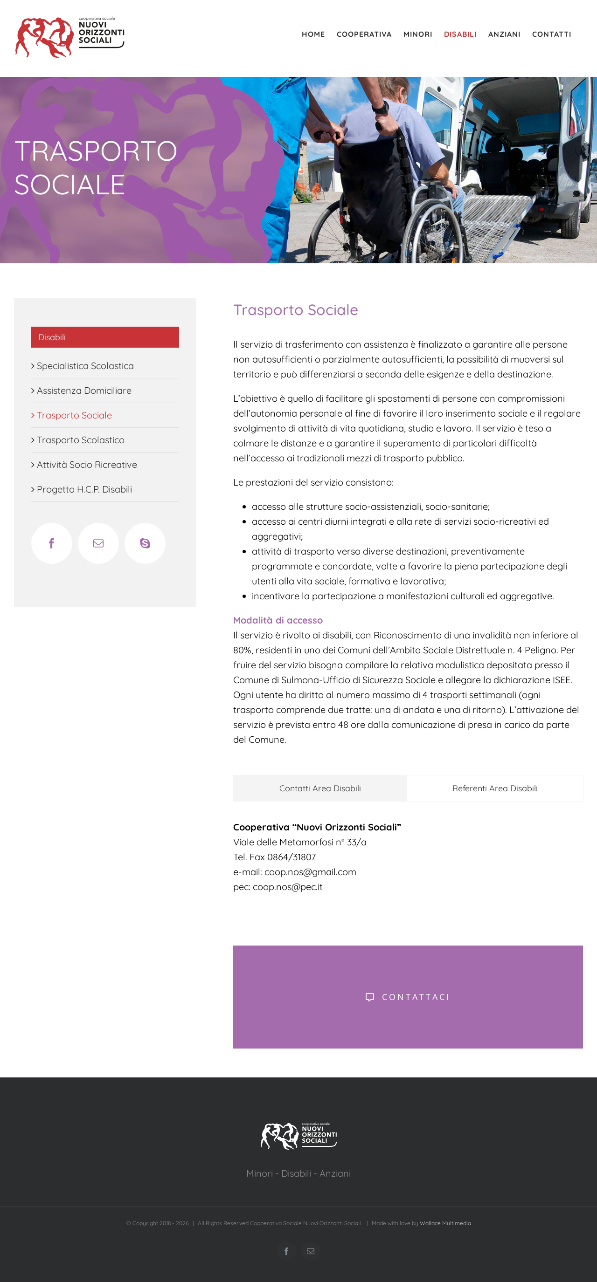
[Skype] (145, 543)
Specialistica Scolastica (85, 365)
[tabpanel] (408, 862)
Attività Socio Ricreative (87, 464)
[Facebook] (51, 543)
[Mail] (98, 543)
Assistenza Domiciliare (84, 390)
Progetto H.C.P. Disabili (84, 489)
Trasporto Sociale (74, 415)
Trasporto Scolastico (81, 440)
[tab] (320, 788)
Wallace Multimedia (445, 1223)
